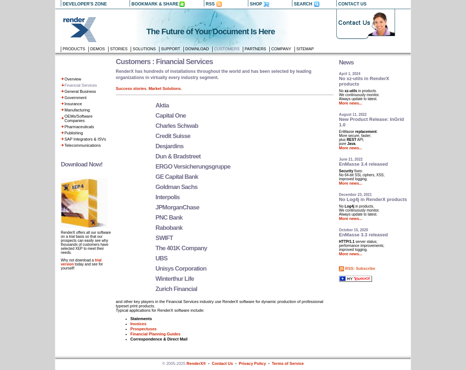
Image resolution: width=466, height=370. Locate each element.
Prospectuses (143, 329)
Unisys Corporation (180, 268)
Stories (118, 49)
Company (281, 49)
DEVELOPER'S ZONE (85, 4)
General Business (80, 91)
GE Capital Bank (176, 176)
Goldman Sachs (176, 187)
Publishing (73, 133)
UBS (161, 258)
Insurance (73, 104)
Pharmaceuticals (79, 127)
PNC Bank (168, 217)
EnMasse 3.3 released (363, 234)
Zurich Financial (176, 289)
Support (170, 49)
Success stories (131, 88)
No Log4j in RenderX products (373, 199)
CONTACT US (352, 4)
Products (74, 49)
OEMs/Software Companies (78, 118)
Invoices (138, 324)
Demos (97, 49)
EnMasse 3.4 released (363, 164)
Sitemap (305, 49)
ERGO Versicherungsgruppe (192, 166)
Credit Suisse (172, 136)
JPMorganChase (177, 207)
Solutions (144, 49)
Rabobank (168, 227)
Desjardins (169, 146)
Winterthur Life (174, 278)
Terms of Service (288, 363)
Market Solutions (165, 88)
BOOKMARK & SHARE (154, 4)
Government (75, 97)
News (346, 62)
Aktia (162, 105)
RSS (210, 4)
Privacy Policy (252, 363)
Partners (255, 49)
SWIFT (164, 238)
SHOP (256, 4)
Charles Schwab (176, 125)
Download (197, 49)
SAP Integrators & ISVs (85, 139)
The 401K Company (181, 248)
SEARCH (303, 4)
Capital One (170, 115)
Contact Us (222, 363)
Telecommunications (82, 145)
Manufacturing (77, 110)
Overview (72, 79)
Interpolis (167, 197)
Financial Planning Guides (155, 334)
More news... (350, 103)
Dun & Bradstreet (178, 156)
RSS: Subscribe (360, 268)
